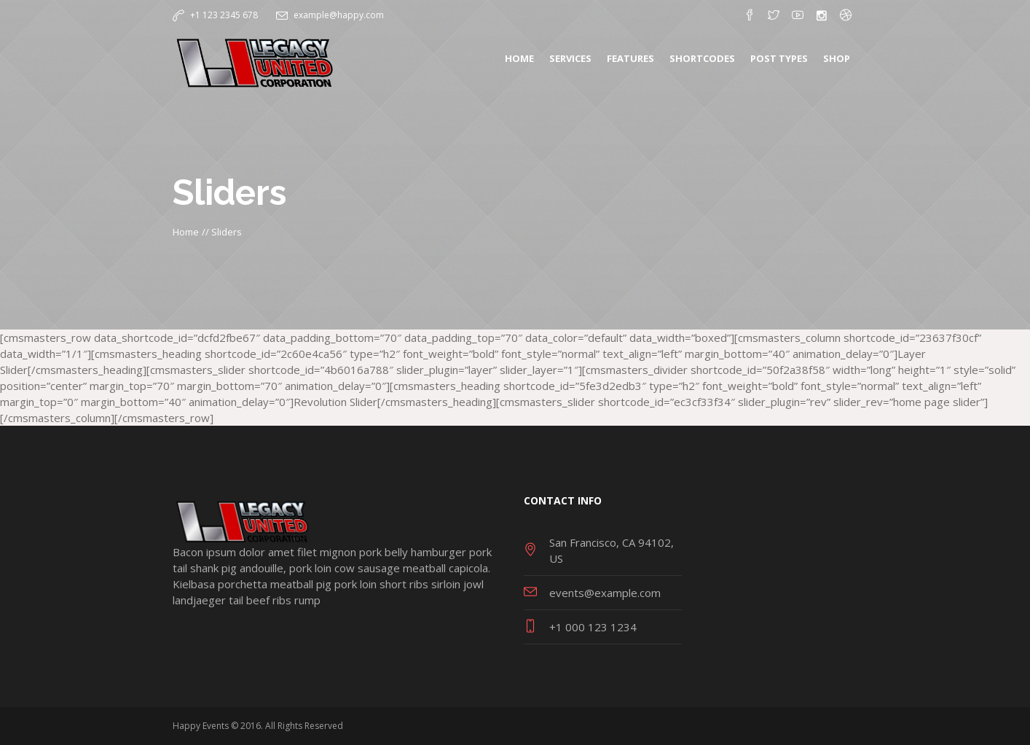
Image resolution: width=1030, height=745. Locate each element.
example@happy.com (339, 15)
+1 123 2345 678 (224, 15)
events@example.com (605, 592)
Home (186, 231)
